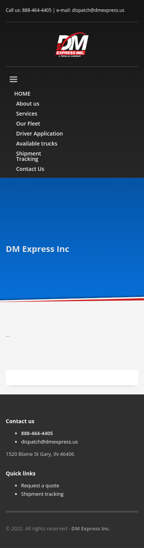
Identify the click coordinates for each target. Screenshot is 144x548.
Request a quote (40, 485)
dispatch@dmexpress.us (49, 441)
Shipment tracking (42, 493)
